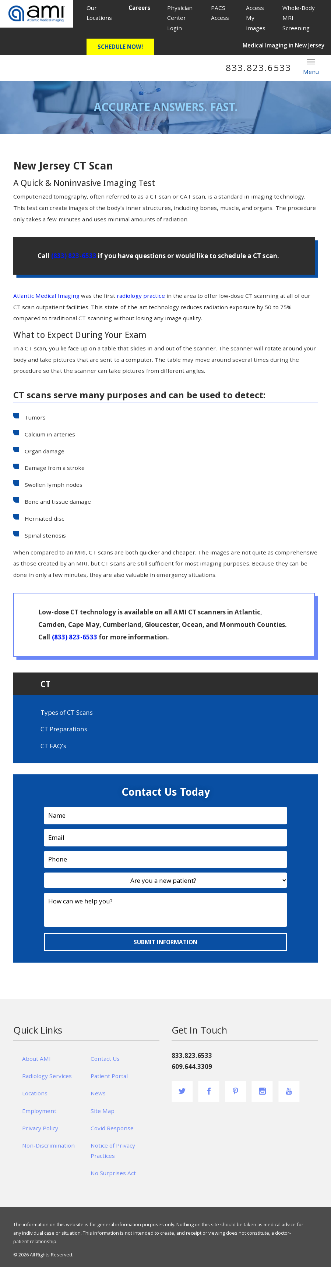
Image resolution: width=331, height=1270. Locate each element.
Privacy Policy (40, 1131)
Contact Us (105, 1061)
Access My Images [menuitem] (255, 18)
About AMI (36, 1061)
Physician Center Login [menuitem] (180, 18)
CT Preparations (64, 732)
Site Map (103, 1113)
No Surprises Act (113, 1176)
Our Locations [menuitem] (99, 13)
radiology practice (141, 295)
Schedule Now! (120, 46)
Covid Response (112, 1131)
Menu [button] (311, 66)
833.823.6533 (258, 67)
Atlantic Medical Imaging (46, 295)
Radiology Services (47, 1078)
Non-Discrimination (48, 1148)
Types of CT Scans (67, 715)
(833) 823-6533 (73, 255)
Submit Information (165, 944)
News (98, 1096)
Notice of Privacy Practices (113, 1153)
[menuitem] (139, 8)
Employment (39, 1113)
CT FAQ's (53, 749)
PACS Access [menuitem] (220, 13)
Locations (34, 1096)
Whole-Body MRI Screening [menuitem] (298, 18)
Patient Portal (109, 1078)
